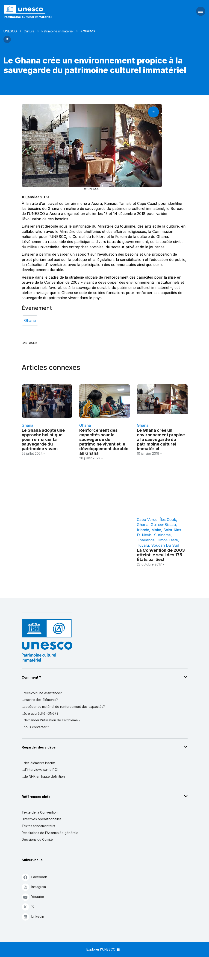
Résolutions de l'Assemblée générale (50, 833)
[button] (7, 41)
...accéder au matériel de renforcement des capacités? (63, 706)
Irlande (143, 530)
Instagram (34, 887)
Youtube (33, 896)
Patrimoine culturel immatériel (28, 17)
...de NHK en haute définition (43, 776)
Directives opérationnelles (42, 819)
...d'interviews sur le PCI (40, 769)
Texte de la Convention (40, 812)
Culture (29, 31)
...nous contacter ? (35, 727)
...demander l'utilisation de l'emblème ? (51, 720)
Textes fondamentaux (38, 826)
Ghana (30, 320)
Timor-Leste (167, 540)
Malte (156, 530)
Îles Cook (168, 519)
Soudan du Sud (165, 545)
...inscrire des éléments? (40, 700)
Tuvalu (143, 545)
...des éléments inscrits (39, 763)
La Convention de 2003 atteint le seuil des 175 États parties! (161, 555)
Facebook (34, 877)
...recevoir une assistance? (42, 693)
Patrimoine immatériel (57, 31)
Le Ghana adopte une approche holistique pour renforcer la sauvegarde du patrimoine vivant (43, 439)
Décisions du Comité (37, 839)
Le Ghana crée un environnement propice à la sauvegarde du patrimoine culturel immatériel (161, 439)
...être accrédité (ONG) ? (40, 713)
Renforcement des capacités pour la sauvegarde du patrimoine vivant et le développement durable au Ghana (103, 442)
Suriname (162, 535)
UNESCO (10, 31)
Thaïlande (146, 540)
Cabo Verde (147, 519)
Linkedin (33, 916)
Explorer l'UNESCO (103, 949)
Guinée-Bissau (163, 524)
